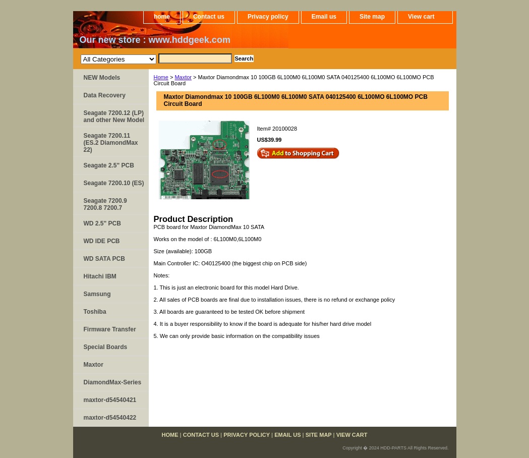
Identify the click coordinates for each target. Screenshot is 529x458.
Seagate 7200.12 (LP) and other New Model (114, 116)
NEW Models (102, 77)
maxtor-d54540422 (110, 417)
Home (161, 77)
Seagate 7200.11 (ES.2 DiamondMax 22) (111, 142)
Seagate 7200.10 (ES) (114, 183)
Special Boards (106, 347)
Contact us (208, 16)
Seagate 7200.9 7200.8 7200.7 (105, 204)
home (162, 16)
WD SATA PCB (104, 258)
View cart (421, 16)
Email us (324, 16)
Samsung (97, 294)
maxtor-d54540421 (110, 400)
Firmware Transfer (110, 329)
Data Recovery (105, 95)
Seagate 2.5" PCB (109, 165)
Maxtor (183, 77)
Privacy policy (268, 16)
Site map (372, 16)
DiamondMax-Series (113, 382)
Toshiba (95, 311)
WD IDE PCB (102, 241)
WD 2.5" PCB (102, 223)
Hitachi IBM (100, 276)
